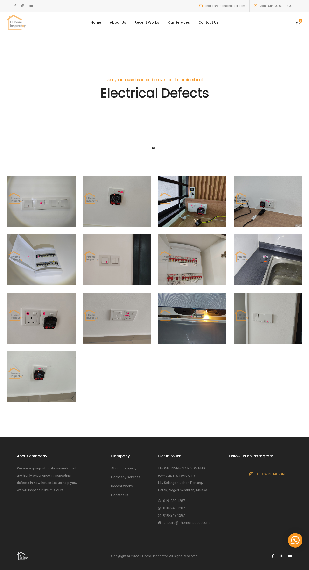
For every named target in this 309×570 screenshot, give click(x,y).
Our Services (179, 22)
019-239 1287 (174, 501)
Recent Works (147, 22)
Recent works (122, 486)
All (154, 148)
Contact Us (208, 22)
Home (96, 22)
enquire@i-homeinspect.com (225, 5)
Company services (125, 477)
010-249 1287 (174, 515)
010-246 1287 (174, 508)
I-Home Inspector (154, 556)
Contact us (120, 495)
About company (123, 468)
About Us (118, 22)
